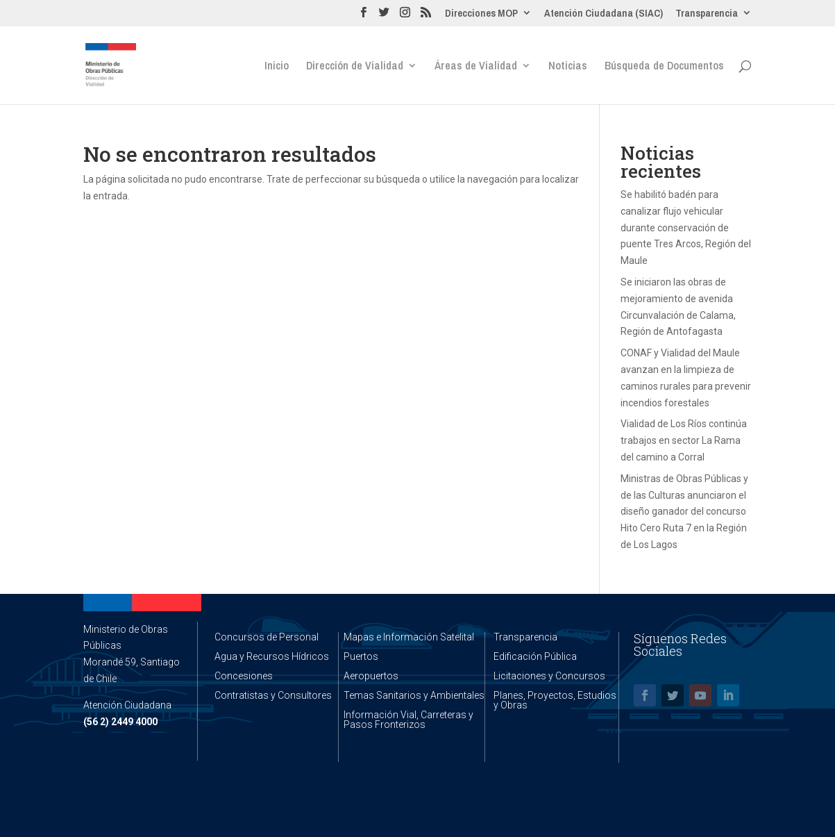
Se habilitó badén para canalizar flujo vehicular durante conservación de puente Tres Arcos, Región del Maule (686, 227)
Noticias (567, 66)
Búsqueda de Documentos (664, 66)
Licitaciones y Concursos (549, 675)
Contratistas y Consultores (273, 695)
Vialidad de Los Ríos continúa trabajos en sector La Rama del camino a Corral (684, 440)
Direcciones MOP (481, 14)
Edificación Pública (535, 656)
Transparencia (706, 14)
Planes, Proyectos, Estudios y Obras (555, 700)
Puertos (361, 656)
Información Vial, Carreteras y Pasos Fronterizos (408, 719)
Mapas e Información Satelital (409, 637)
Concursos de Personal (266, 637)
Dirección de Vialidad (354, 66)
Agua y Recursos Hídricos (271, 656)
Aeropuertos (371, 675)
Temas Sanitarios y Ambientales (414, 695)
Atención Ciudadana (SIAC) (603, 14)
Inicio (276, 66)
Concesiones (243, 675)
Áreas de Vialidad (476, 66)
